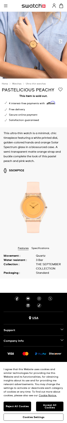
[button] (6, 6)
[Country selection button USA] (33, 318)
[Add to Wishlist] (60, 90)
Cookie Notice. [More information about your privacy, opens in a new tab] (48, 395)
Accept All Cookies (49, 406)
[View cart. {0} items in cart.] (61, 6)
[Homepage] (33, 6)
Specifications (40, 248)
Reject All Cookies (17, 406)
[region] (33, 103)
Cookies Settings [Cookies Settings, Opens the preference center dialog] (33, 417)
